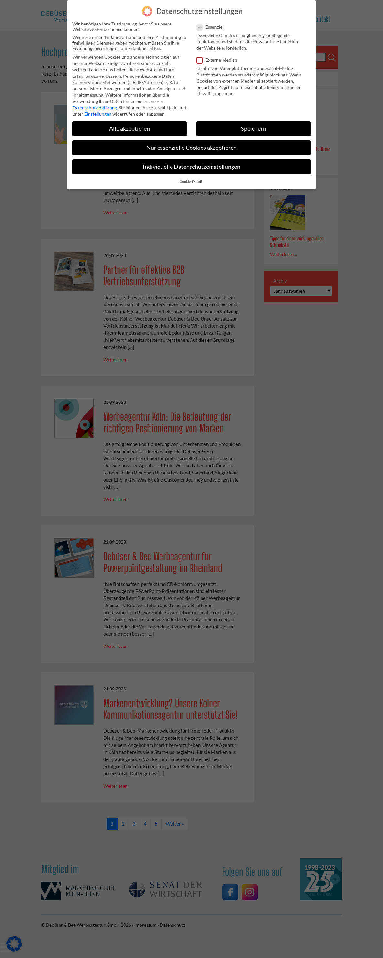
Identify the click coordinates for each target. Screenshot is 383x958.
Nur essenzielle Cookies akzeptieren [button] (191, 143)
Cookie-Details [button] (191, 178)
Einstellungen (97, 110)
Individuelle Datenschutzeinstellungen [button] (191, 163)
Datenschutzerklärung (94, 104)
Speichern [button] (253, 124)
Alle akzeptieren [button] (129, 124)
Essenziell (212, 23)
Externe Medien (219, 56)
